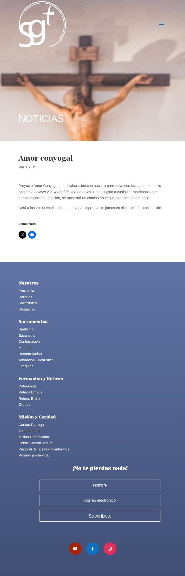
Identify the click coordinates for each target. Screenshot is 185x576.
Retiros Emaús (30, 392)
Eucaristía (27, 335)
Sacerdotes (28, 303)
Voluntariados (29, 431)
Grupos (24, 404)
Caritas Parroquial (33, 425)
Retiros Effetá (29, 398)
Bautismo (26, 329)
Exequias (26, 366)
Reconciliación (30, 354)
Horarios (25, 297)
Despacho (27, 309)
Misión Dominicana (34, 437)
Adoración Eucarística (36, 360)
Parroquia (26, 291)
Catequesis (28, 386)
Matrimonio (27, 348)
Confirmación (29, 341)
